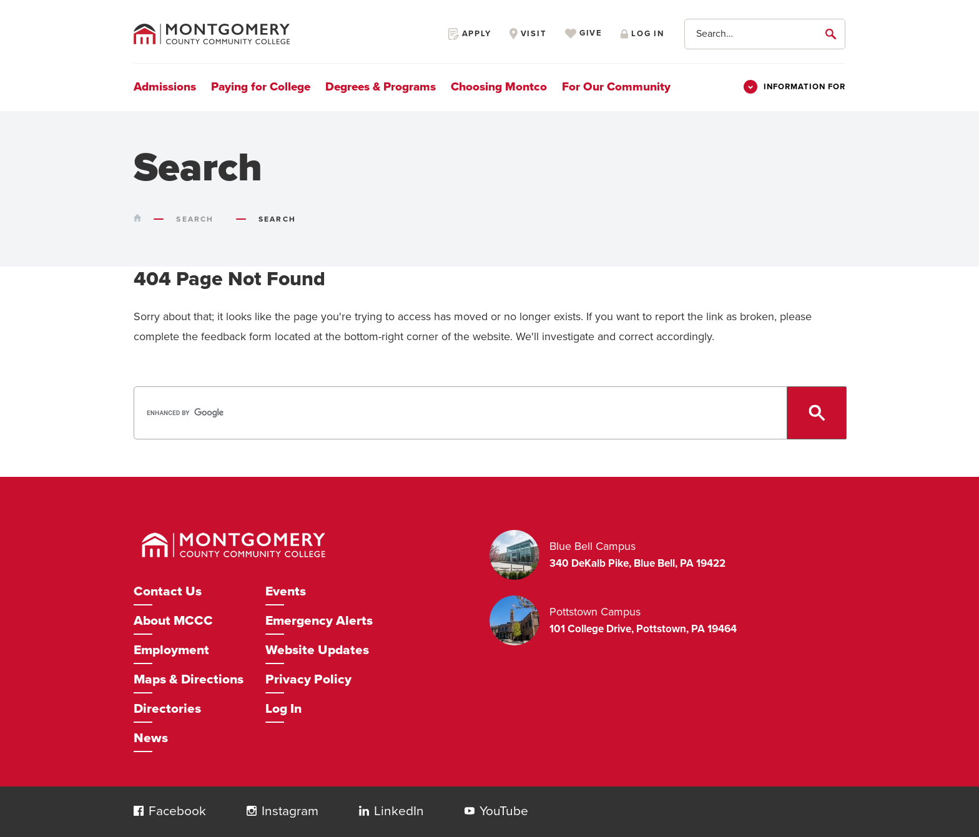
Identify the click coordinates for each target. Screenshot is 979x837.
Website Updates (317, 650)
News (151, 738)
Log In (283, 709)
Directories (167, 709)
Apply (469, 34)
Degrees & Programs (380, 87)
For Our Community (616, 87)
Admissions (165, 87)
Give (584, 34)
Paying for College (260, 87)
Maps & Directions (189, 679)
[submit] (832, 34)
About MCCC (173, 621)
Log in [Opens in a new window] (642, 34)
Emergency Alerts (319, 621)
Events (285, 591)
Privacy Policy (308, 679)
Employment (171, 650)
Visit (528, 34)
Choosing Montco (499, 87)
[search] (488, 413)
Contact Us (168, 591)
